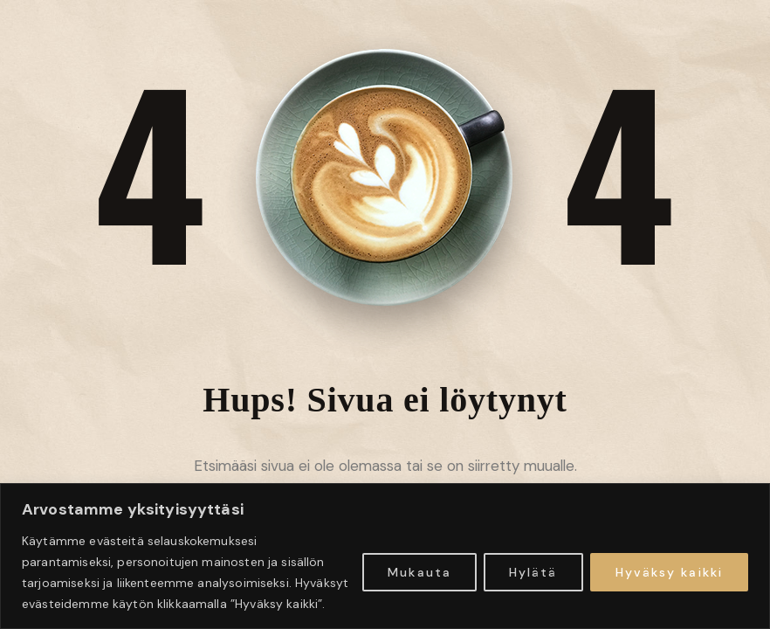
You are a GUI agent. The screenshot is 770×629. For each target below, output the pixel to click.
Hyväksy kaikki (669, 572)
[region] (385, 556)
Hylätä (533, 572)
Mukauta (419, 572)
